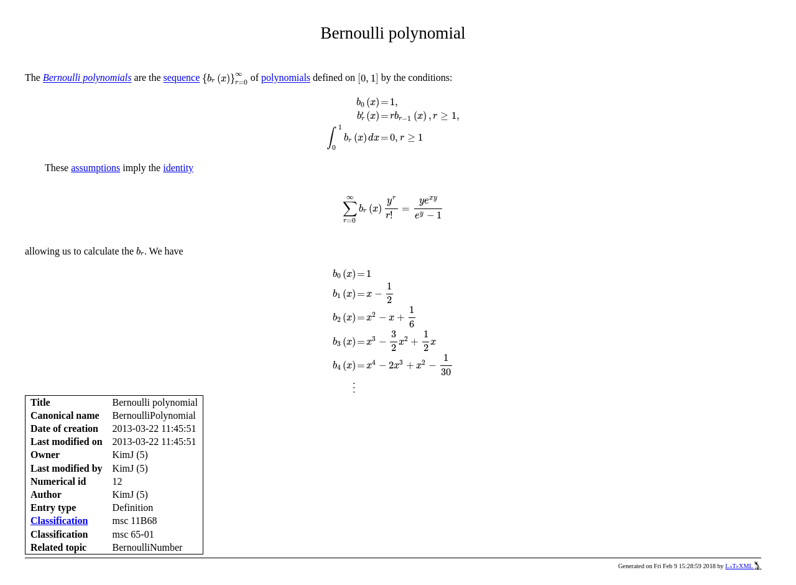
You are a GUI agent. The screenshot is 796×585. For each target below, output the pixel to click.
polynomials (285, 78)
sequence (182, 78)
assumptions (95, 167)
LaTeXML (743, 566)
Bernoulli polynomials (87, 78)
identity (178, 167)
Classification (59, 520)
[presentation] (225, 79)
